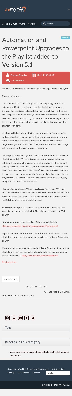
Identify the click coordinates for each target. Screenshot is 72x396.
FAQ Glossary (23, 372)
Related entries (9, 262)
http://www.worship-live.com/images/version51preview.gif (30, 226)
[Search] (43, 23)
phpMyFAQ (59, 384)
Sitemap (11, 372)
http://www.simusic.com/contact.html (40, 255)
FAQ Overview (58, 369)
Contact (36, 372)
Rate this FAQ (10, 279)
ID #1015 (65, 38)
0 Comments (18, 80)
